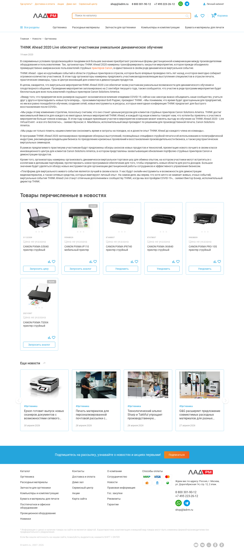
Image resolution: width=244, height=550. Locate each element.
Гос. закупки (114, 493)
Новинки (25, 518)
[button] (18, 400)
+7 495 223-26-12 (164, 4)
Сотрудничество (117, 476)
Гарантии (113, 504)
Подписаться (177, 454)
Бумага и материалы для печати (39, 498)
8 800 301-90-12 (141, 4)
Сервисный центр (88, 4)
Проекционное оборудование (38, 513)
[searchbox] (131, 15)
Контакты (78, 471)
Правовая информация (121, 487)
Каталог (25, 471)
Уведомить (122, 268)
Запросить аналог (80, 268)
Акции (60, 4)
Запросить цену (39, 268)
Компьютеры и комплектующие (39, 493)
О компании (114, 471)
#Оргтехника (30, 406)
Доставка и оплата (45, 4)
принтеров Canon (102, 68)
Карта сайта (79, 498)
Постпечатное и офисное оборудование (35, 506)
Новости (112, 482)
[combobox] (131, 16)
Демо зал (71, 4)
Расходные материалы (34, 482)
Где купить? (26, 4)
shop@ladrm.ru (120, 4)
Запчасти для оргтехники (35, 487)
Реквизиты (114, 498)
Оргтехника (27, 476)
